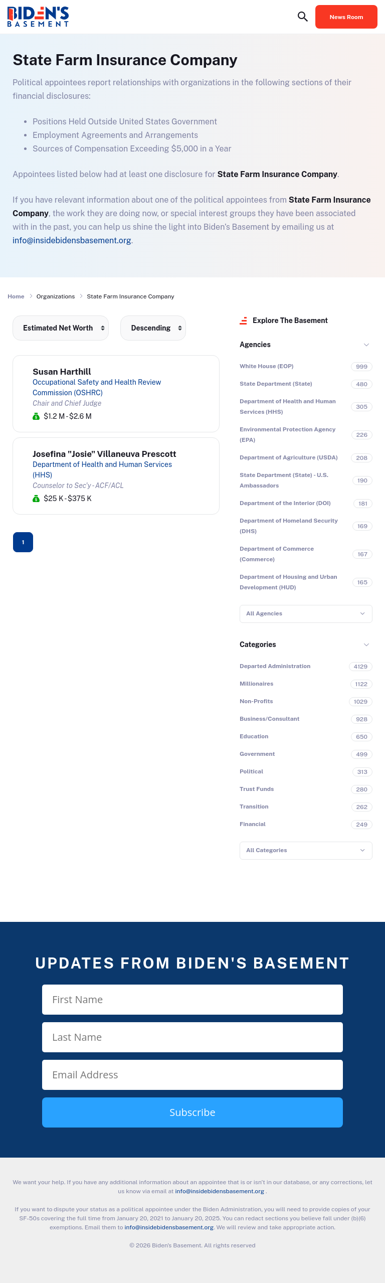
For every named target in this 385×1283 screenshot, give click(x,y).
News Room (346, 17)
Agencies (255, 345)
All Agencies (264, 613)
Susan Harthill (62, 372)
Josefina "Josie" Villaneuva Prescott (104, 454)
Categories (258, 644)
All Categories (266, 850)
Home (16, 296)
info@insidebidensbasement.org (72, 240)
